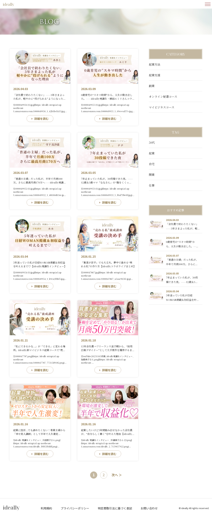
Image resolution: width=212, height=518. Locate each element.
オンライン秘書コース (163, 97)
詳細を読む (41, 118)
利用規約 (46, 508)
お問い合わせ (149, 508)
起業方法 (154, 65)
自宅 (152, 164)
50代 (152, 143)
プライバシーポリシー (75, 508)
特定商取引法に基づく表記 (115, 508)
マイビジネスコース (161, 107)
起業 (152, 153)
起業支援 (154, 75)
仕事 (152, 185)
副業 (152, 86)
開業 (152, 175)
